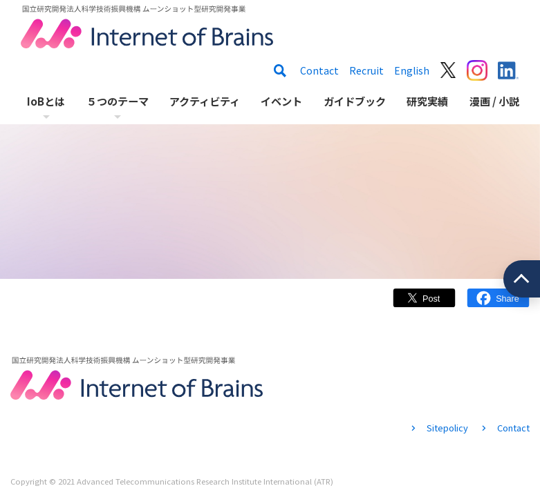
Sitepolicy (447, 427)
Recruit (366, 70)
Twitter (424, 304)
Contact (319, 70)
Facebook (498, 304)
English (411, 70)
